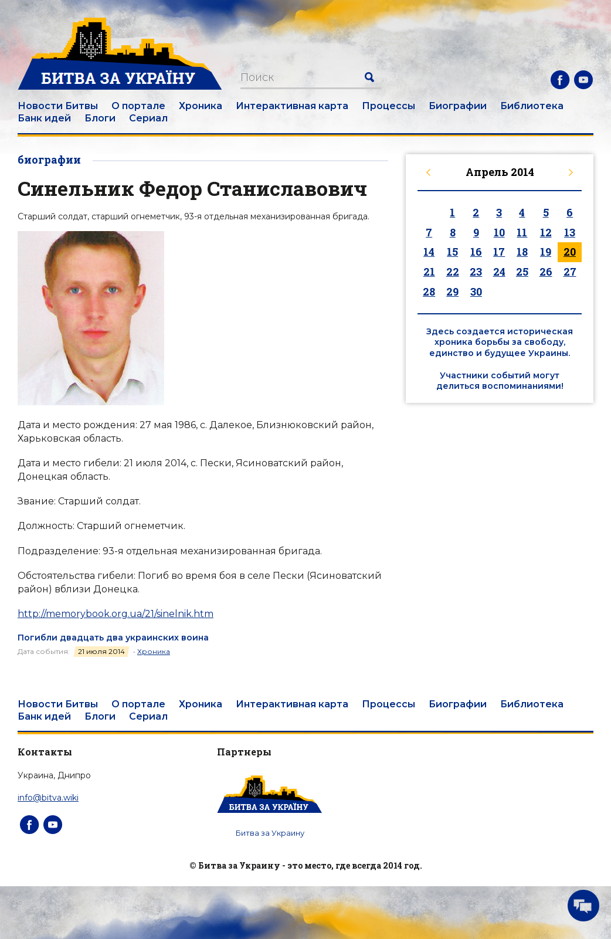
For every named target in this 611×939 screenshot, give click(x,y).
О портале (138, 105)
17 (499, 252)
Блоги (100, 118)
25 (522, 272)
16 (476, 252)
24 (499, 272)
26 (545, 272)
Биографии (458, 105)
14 (429, 252)
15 (452, 252)
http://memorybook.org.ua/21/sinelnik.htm (115, 613)
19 (545, 252)
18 (522, 252)
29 (452, 291)
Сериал (148, 118)
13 (569, 232)
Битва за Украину (270, 833)
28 (429, 291)
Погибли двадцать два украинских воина (113, 637)
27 (570, 272)
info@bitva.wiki (48, 797)
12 (546, 232)
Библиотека (532, 105)
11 (522, 232)
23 (476, 272)
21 (429, 272)
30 (476, 291)
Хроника (200, 105)
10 (499, 232)
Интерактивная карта (292, 105)
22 (452, 272)
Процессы (388, 105)
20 (570, 252)
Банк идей (44, 118)
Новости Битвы (58, 105)
